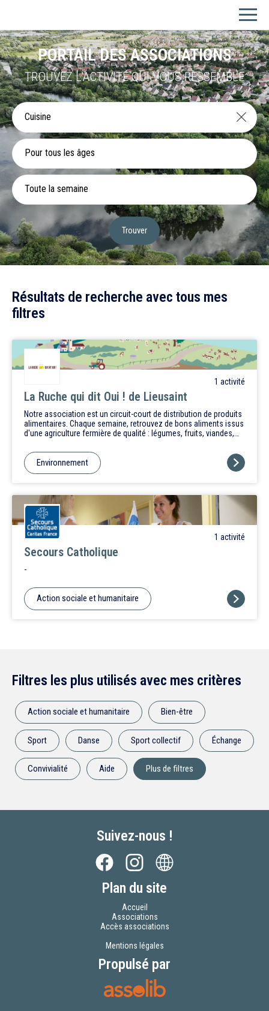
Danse (89, 740)
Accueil (135, 907)
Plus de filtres (169, 768)
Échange (226, 740)
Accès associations (134, 926)
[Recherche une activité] (119, 117)
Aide (107, 768)
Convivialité (48, 768)
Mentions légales (135, 945)
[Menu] (248, 15)
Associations (135, 917)
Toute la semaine (56, 188)
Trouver (134, 230)
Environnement (62, 462)
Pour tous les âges (60, 152)
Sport (37, 740)
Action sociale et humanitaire (88, 598)
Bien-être (177, 711)
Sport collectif (156, 740)
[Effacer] (241, 117)
